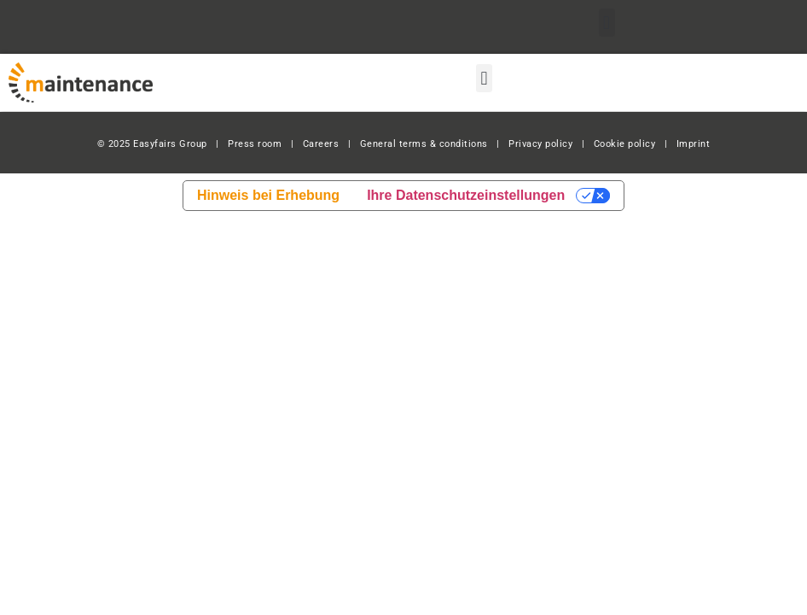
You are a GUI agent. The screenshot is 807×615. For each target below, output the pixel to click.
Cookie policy (625, 143)
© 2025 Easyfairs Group (152, 143)
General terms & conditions (424, 143)
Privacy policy (540, 143)
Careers (321, 143)
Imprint (693, 143)
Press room (253, 143)
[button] (607, 23)
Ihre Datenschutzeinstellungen (466, 195)
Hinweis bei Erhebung (268, 195)
